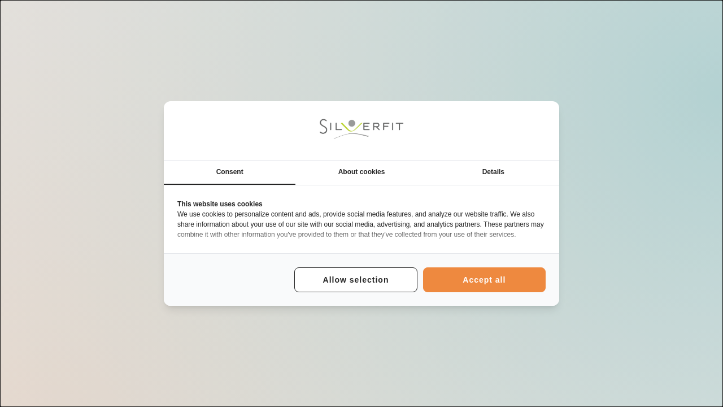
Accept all (484, 279)
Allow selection (356, 279)
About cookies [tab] (361, 172)
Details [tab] (493, 172)
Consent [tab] (229, 172)
